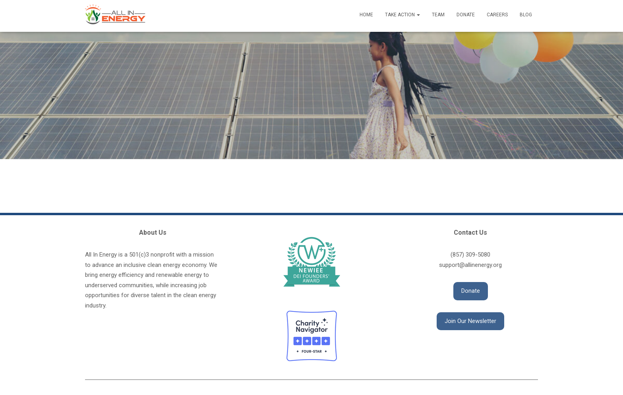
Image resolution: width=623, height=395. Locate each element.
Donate (466, 15)
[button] (470, 291)
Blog (526, 15)
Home (366, 15)
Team (438, 15)
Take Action (402, 15)
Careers (497, 15)
